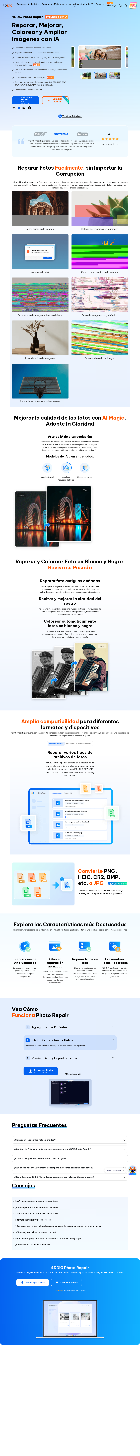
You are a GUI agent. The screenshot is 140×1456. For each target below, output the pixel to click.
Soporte (100, 4)
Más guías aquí (73, 1074)
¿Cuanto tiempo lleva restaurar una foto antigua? (40, 1158)
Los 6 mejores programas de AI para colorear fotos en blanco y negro (48, 1238)
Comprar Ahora (57, 100)
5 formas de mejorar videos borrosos (33, 1219)
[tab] (56, 744)
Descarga (111, 4)
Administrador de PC (83, 4)
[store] (120, 5)
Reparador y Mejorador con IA (56, 4)
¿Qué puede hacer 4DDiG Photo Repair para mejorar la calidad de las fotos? (53, 1167)
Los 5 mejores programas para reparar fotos (36, 1201)
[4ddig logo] (8, 5)
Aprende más (110, 144)
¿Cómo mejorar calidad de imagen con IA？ (36, 1232)
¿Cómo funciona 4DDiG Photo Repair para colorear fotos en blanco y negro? (54, 1177)
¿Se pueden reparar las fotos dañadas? (34, 1140)
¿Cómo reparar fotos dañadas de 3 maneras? (36, 1207)
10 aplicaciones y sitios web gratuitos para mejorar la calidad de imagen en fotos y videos (58, 1226)
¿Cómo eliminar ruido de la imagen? (32, 1244)
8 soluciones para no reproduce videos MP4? (36, 1213)
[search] (126, 5)
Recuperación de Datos (28, 4)
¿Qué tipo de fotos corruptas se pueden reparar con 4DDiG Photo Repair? (52, 1149)
